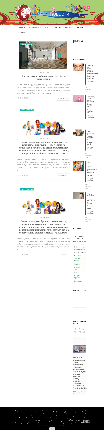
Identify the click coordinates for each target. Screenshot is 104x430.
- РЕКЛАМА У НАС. (74, 421)
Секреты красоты (77, 276)
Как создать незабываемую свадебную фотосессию (44, 77)
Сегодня (69, 27)
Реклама (81, 27)
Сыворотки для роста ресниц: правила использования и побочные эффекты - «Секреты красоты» (92, 74)
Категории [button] (35, 27)
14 (78, 250)
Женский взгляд (77, 259)
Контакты (22, 32)
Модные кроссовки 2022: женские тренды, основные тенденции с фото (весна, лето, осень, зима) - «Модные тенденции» (80, 372)
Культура (24, 189)
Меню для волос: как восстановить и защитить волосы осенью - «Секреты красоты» (92, 171)
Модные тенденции (27, 110)
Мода (47, 27)
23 (82, 253)
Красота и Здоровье (77, 268)
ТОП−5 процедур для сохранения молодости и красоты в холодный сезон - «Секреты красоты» (91, 203)
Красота (57, 27)
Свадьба (23, 44)
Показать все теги (78, 282)
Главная (21, 27)
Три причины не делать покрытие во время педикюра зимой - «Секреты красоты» (90, 140)
